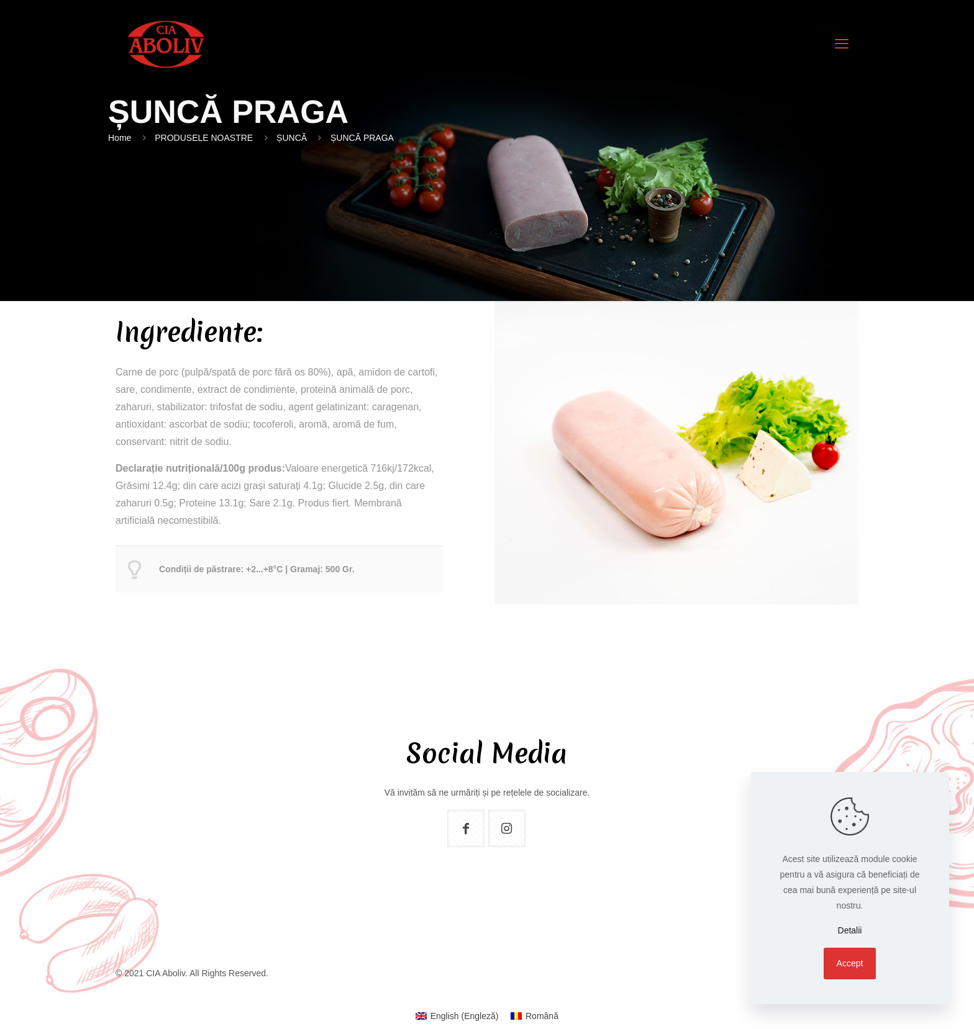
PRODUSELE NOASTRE (204, 138)
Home (119, 138)
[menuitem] (456, 1016)
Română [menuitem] (542, 1016)
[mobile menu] (841, 44)
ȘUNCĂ (291, 138)
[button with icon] (466, 828)
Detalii (850, 930)
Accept (850, 963)
